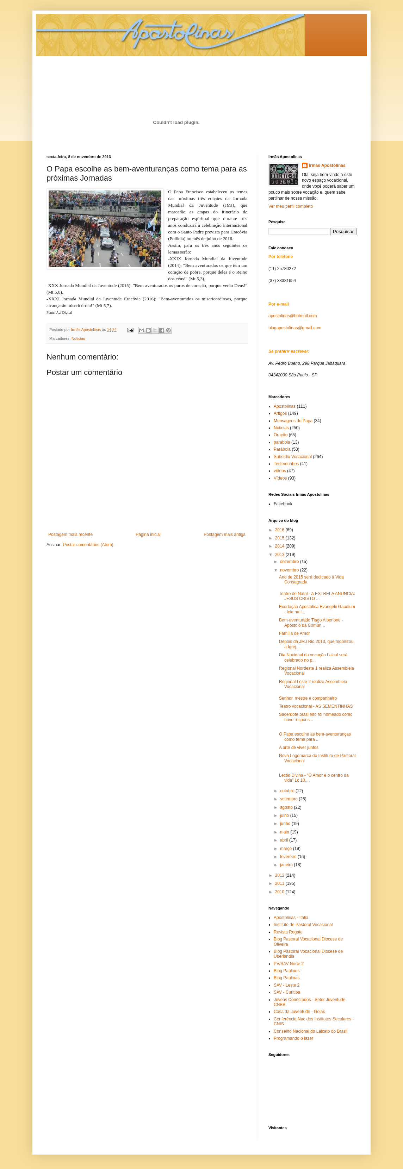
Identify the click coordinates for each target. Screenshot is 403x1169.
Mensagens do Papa (293, 420)
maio (285, 832)
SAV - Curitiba (287, 992)
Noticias (78, 338)
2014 (280, 546)
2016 (280, 529)
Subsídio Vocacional (293, 456)
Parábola (282, 449)
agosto (287, 807)
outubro (288, 790)
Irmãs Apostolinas (327, 165)
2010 (280, 891)
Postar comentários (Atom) (88, 544)
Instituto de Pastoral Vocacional (303, 924)
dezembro (290, 561)
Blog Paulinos (286, 970)
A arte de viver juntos (298, 747)
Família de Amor (294, 633)
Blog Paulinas (286, 977)
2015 (280, 538)
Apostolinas (285, 406)
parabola (282, 442)
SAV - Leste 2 (286, 985)
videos (280, 470)
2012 (280, 875)
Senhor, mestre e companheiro (308, 698)
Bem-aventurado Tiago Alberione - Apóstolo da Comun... (311, 622)
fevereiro (289, 856)
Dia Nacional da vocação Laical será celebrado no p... (313, 657)
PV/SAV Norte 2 (289, 963)
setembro (289, 798)
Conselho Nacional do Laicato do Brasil (310, 1031)
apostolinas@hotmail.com (292, 315)
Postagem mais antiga (225, 534)
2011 (280, 883)
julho (285, 815)
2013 (280, 554)
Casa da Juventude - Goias (299, 1011)
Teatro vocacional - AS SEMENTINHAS (316, 706)
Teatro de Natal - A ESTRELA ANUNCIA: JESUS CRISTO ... (317, 596)
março (286, 848)
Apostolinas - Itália (291, 917)
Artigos (280, 413)
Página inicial (148, 534)
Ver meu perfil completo (290, 206)
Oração (280, 434)
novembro (290, 570)
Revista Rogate (288, 932)
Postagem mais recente (70, 534)
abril (284, 840)
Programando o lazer (293, 1038)
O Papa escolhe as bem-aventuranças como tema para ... (315, 737)
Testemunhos (286, 463)
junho (286, 823)
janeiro (287, 864)
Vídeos (280, 478)
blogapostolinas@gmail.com (294, 327)
